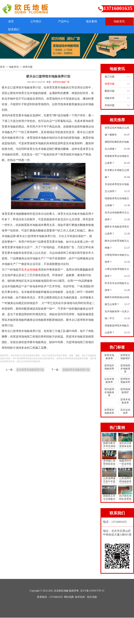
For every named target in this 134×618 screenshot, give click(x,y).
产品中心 (66, 21)
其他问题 (117, 105)
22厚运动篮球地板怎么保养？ (117, 274)
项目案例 (94, 21)
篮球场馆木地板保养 (125, 369)
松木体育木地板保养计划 (30, 370)
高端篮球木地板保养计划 (76, 370)
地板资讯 (14, 29)
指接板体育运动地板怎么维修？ (117, 203)
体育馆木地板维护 (125, 357)
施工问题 (117, 77)
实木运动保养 (125, 412)
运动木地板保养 (109, 381)
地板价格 (117, 98)
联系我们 (43, 29)
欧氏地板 (92, 597)
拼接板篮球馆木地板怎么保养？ (117, 330)
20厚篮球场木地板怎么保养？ (117, 260)
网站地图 (69, 597)
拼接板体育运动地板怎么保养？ (117, 161)
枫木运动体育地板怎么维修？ (117, 246)
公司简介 (37, 21)
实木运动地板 (29, 269)
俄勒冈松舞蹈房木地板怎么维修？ (117, 147)
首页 (11, 21)
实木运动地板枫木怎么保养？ (117, 217)
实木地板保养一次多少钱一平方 (117, 316)
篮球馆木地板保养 (125, 381)
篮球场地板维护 (125, 391)
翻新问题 (117, 91)
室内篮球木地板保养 (109, 392)
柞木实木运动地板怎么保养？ (117, 288)
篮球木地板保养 (125, 401)
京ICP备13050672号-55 (92, 591)
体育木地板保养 (109, 357)
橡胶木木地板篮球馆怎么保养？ (117, 232)
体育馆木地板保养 (109, 412)
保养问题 (27, 67)
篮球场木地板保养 (109, 367)
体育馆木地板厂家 (61, 82)
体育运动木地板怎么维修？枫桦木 (117, 133)
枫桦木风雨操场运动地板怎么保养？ (117, 302)
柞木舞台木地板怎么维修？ (117, 175)
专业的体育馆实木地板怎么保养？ (117, 189)
